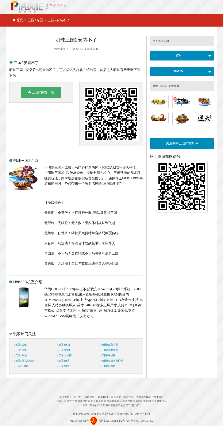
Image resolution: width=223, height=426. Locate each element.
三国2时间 (63, 350)
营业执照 (158, 396)
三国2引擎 (20, 350)
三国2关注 (20, 355)
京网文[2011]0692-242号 (112, 420)
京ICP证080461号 (79, 420)
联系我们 (103, 396)
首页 (19, 20)
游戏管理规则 (143, 396)
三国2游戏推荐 (109, 350)
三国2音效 (20, 344)
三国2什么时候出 (24, 360)
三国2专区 (35, 20)
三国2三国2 (21, 365)
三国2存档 (63, 344)
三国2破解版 (108, 365)
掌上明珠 (64, 396)
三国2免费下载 (41, 92)
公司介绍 (76, 396)
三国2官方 (63, 360)
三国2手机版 (108, 355)
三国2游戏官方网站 (111, 360)
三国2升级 (63, 365)
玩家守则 (128, 396)
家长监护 (116, 396)
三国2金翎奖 (64, 355)
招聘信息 (89, 396)
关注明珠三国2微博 (182, 143)
